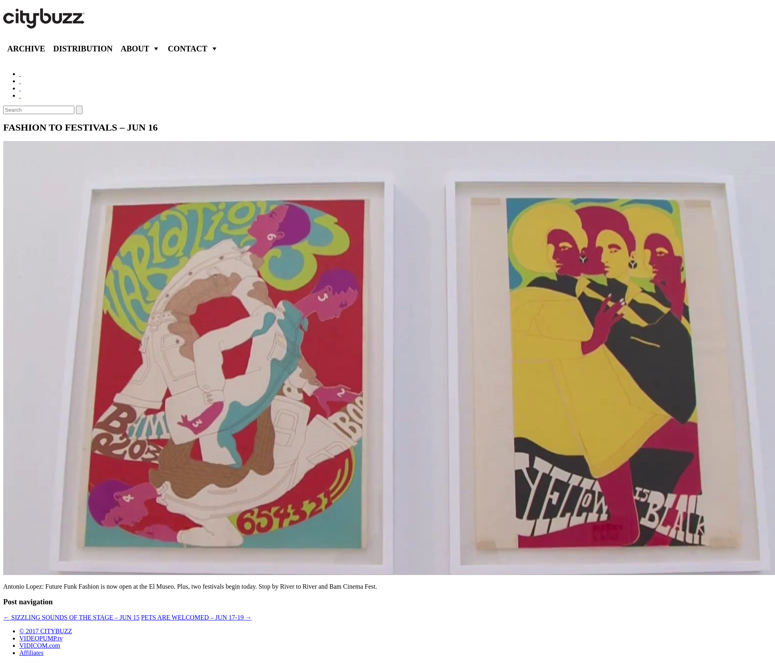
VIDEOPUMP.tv (41, 638)
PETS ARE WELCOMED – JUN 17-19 (196, 617)
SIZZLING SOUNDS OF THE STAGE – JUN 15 (71, 617)
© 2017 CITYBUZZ (45, 631)
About (135, 48)
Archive (26, 48)
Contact (187, 48)
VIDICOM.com (39, 645)
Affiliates (31, 652)
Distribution (83, 48)
